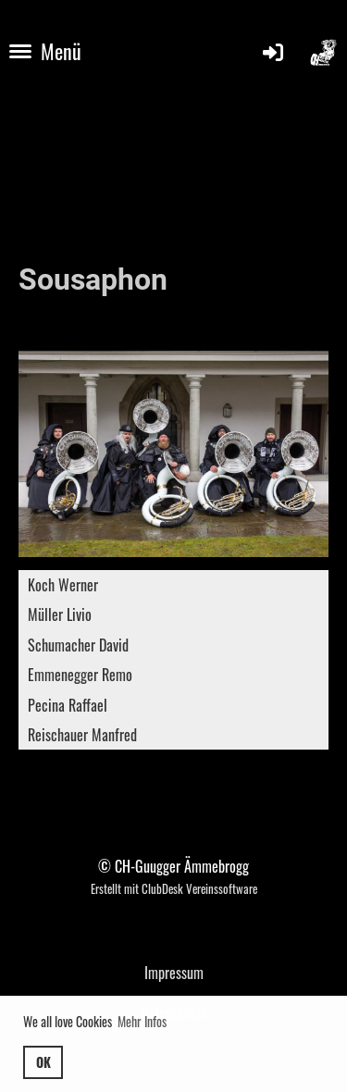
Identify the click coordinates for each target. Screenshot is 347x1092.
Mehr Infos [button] (142, 1021)
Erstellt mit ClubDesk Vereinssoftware (174, 889)
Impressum (174, 973)
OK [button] (43, 1062)
